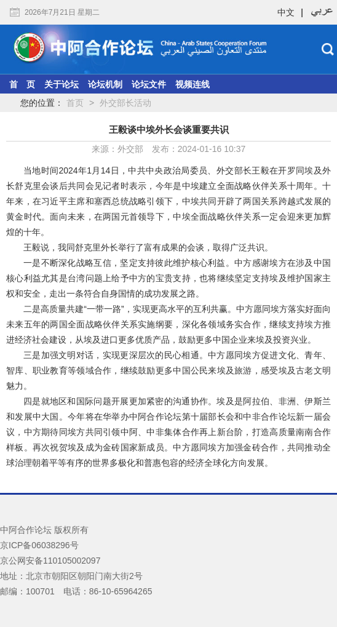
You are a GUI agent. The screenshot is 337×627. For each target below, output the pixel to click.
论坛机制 (105, 84)
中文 (286, 12)
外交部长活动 (125, 103)
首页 (75, 103)
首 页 (22, 84)
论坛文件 (149, 84)
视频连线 (192, 84)
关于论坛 (61, 84)
